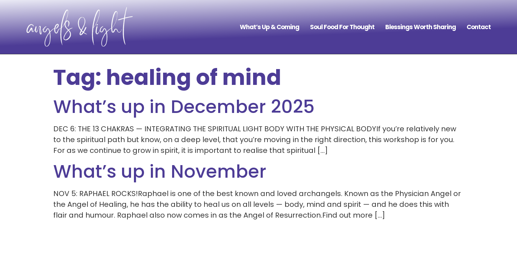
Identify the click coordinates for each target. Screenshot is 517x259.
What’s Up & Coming (269, 27)
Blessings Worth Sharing (420, 27)
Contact (479, 27)
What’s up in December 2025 (184, 106)
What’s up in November (159, 171)
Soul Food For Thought (342, 27)
